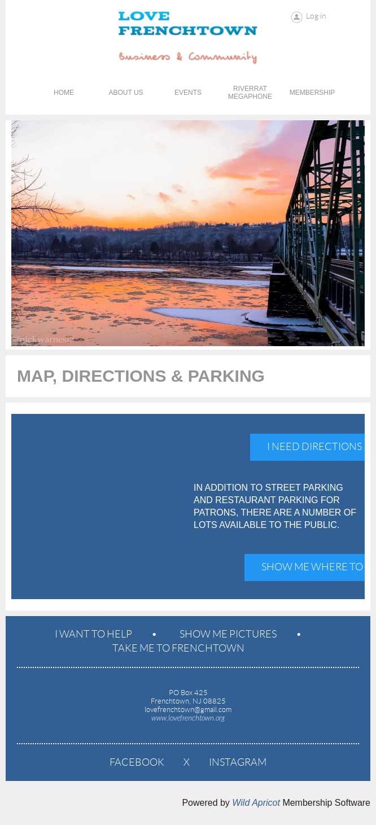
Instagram (237, 762)
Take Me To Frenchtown (178, 648)
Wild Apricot (256, 802)
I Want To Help (93, 634)
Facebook (137, 762)
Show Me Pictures (228, 634)
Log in (316, 15)
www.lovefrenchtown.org (188, 718)
